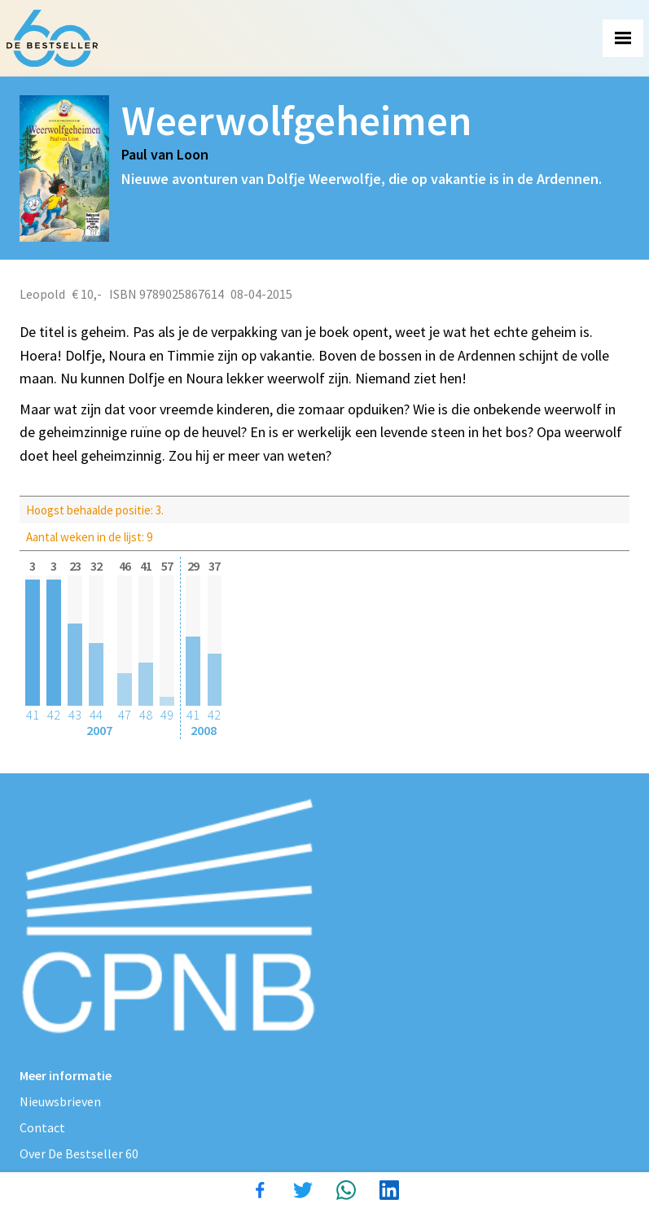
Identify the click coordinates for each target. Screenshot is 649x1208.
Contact (42, 1127)
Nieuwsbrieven (60, 1101)
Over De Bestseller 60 (79, 1153)
